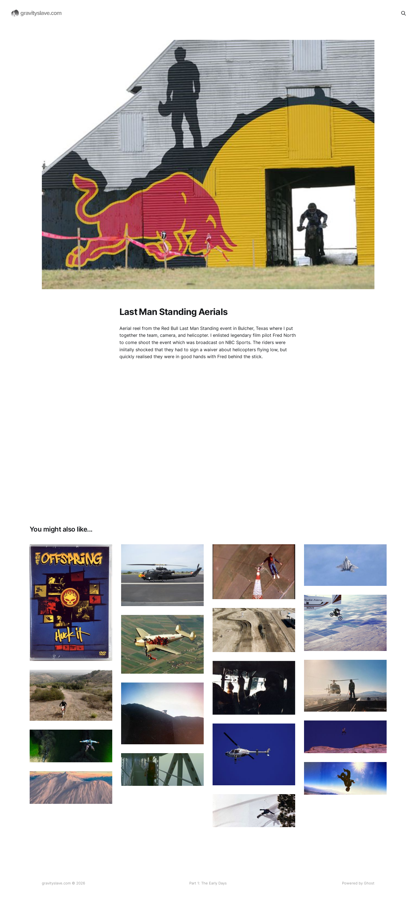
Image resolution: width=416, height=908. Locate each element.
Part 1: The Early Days (208, 883)
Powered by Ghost (358, 883)
